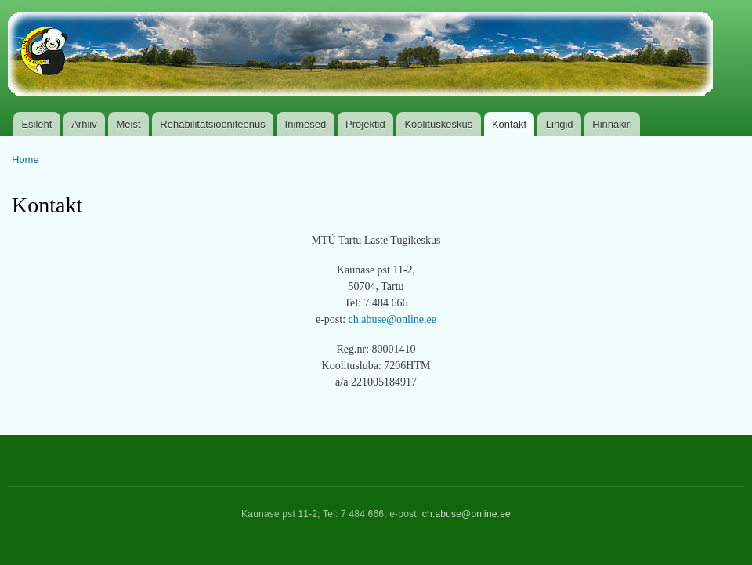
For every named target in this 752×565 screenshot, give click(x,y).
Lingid (559, 124)
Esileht (36, 124)
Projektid (365, 124)
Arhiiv (84, 124)
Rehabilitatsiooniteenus (212, 124)
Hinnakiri (612, 124)
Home (25, 159)
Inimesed (306, 124)
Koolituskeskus (438, 124)
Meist (129, 124)
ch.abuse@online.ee (392, 319)
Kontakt (509, 124)
